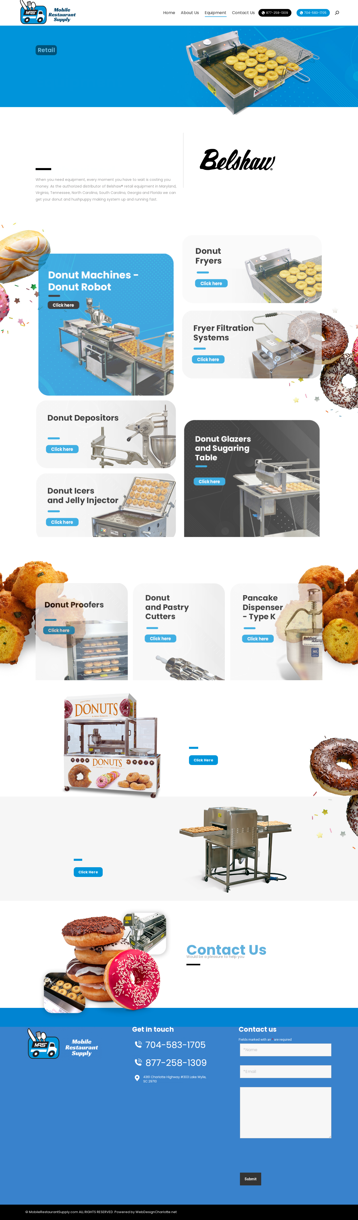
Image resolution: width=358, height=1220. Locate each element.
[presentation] (279, 1156)
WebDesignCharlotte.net (156, 1211)
